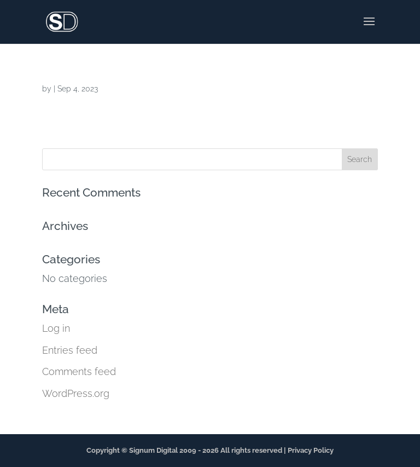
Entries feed (69, 350)
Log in (56, 328)
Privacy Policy (311, 450)
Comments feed (79, 371)
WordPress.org (75, 393)
